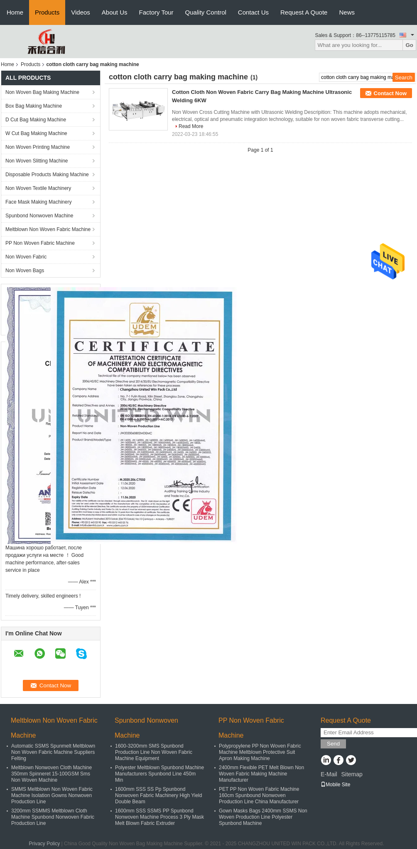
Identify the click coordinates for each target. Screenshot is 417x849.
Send (333, 744)
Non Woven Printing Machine (37, 147)
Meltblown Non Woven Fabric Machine (48, 229)
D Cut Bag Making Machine (35, 120)
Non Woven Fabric (26, 257)
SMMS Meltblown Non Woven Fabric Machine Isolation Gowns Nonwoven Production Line (52, 795)
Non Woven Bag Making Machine (42, 92)
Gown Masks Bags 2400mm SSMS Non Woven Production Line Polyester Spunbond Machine (263, 817)
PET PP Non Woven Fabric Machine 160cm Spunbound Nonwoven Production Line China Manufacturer (259, 795)
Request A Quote (303, 12)
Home (15, 12)
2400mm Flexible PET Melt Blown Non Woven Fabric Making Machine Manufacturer (261, 774)
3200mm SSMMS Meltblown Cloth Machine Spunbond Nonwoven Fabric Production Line (52, 817)
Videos (80, 12)
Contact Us (253, 12)
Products (47, 12)
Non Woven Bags (24, 270)
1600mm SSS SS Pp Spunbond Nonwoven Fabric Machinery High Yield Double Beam (158, 795)
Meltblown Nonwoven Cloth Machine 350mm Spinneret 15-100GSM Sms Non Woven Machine (51, 774)
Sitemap (351, 774)
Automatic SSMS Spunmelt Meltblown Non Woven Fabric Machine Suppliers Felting (53, 752)
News (347, 12)
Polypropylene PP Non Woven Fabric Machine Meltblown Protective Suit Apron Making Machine (260, 752)
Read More (191, 126)
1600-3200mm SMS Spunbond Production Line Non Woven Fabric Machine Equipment (153, 752)
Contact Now (390, 93)
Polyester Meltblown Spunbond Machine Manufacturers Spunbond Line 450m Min (159, 774)
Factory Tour (156, 12)
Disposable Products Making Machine (47, 174)
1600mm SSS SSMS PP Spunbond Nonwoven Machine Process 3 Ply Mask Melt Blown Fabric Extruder (159, 817)
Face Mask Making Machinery (38, 202)
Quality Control (205, 12)
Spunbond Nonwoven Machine (39, 216)
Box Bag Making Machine (33, 106)
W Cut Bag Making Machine (36, 133)
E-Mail (329, 774)
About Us (115, 12)
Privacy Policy (44, 844)
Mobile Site (335, 784)
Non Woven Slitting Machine (36, 161)
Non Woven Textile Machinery (38, 188)
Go (409, 45)
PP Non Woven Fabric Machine (40, 243)
